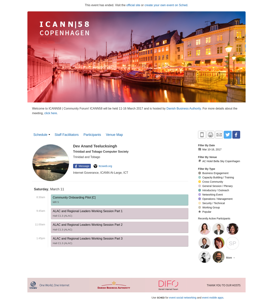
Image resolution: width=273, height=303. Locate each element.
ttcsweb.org (103, 166)
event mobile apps (212, 297)
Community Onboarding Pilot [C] (74, 200)
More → (230, 257)
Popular (204, 211)
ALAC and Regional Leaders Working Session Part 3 (88, 241)
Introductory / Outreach (213, 190)
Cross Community (210, 181)
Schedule (40, 135)
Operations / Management (215, 198)
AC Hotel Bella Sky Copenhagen (219, 161)
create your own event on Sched (166, 5)
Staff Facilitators (67, 135)
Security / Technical (211, 203)
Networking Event (210, 194)
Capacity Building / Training (216, 177)
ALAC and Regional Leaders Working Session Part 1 (88, 214)
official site (133, 5)
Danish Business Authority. (185, 108)
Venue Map (114, 135)
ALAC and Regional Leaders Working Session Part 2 (88, 227)
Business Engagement (213, 173)
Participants (92, 135)
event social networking (182, 297)
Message (81, 166)
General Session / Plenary (215, 186)
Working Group (209, 207)
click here (50, 113)
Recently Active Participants (214, 218)
